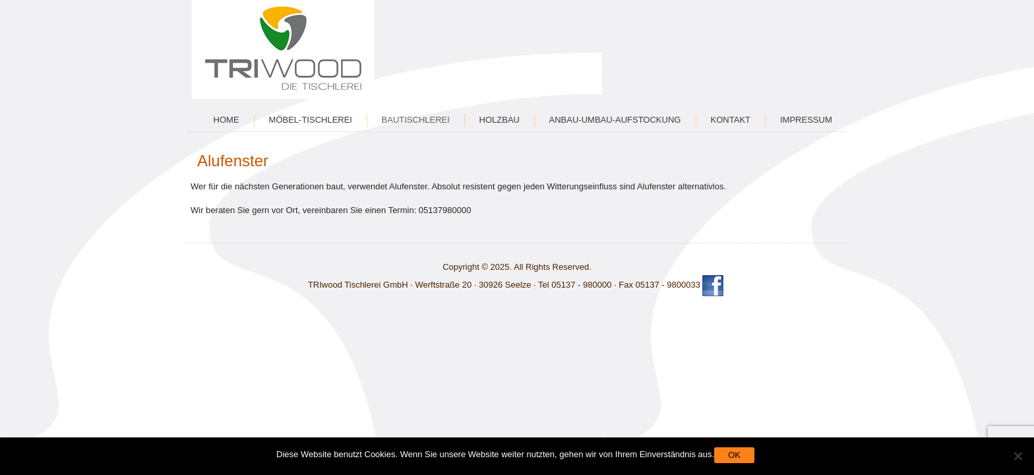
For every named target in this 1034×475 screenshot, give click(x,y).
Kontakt (730, 120)
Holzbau (499, 120)
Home (226, 120)
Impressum (806, 120)
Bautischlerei (416, 120)
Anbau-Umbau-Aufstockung (615, 120)
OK (734, 455)
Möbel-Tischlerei (310, 120)
